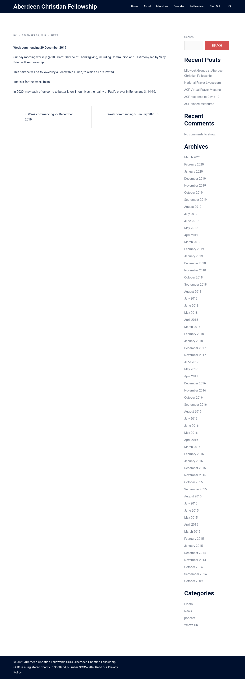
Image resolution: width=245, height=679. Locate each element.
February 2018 (194, 334)
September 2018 (195, 284)
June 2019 (191, 221)
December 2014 (195, 553)
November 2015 (195, 475)
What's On (191, 625)
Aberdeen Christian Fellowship (55, 6)
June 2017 (191, 362)
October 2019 (193, 192)
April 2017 (191, 376)
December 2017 (195, 348)
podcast (189, 618)
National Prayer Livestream (202, 82)
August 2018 (193, 291)
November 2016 (195, 390)
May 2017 (191, 369)
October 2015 (193, 482)
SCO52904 (86, 667)
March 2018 (192, 327)
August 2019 (193, 207)
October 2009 (193, 581)
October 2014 (193, 567)
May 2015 (191, 517)
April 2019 (191, 235)
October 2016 (193, 397)
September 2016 (195, 404)
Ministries (162, 6)
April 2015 (191, 524)
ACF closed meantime (199, 104)
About (147, 6)
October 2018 (193, 277)
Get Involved (196, 6)
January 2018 (193, 341)
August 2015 (193, 496)
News (54, 35)
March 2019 (192, 242)
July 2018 (191, 298)
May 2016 (191, 433)
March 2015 (192, 531)
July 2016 (191, 418)
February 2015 (194, 539)
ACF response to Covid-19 (202, 97)
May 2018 (191, 313)
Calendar (178, 6)
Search (189, 37)
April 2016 (191, 440)
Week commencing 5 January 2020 (131, 114)
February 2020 (194, 164)
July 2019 (191, 214)
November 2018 (195, 270)
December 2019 (195, 178)
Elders (188, 604)
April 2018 (191, 320)
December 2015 (195, 468)
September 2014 (195, 574)
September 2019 (195, 199)
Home (134, 6)
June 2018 (191, 305)
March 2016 (192, 447)
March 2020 (192, 157)
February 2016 (194, 454)
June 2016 (191, 426)
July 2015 (191, 503)
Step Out (215, 6)
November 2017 (195, 355)
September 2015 (195, 489)
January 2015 (193, 546)
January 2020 (193, 171)
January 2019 (193, 256)
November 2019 (195, 185)
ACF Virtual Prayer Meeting (202, 90)
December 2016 (195, 383)
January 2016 (193, 461)
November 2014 (195, 560)
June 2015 (191, 510)
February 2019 (194, 249)
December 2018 (195, 263)
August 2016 (193, 411)
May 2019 (191, 228)
